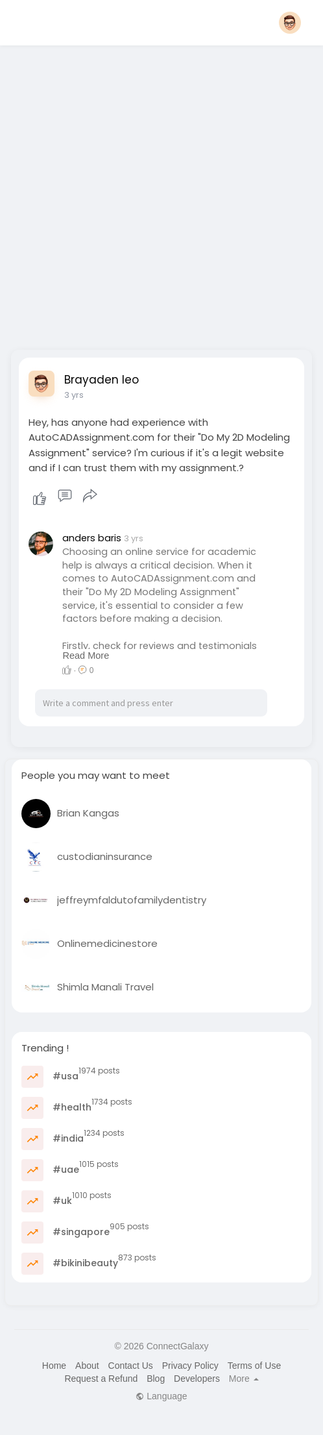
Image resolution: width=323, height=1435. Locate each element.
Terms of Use (254, 1365)
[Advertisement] (144, 194)
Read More (85, 655)
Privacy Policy (190, 1365)
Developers (197, 1378)
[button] (290, 22)
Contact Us (130, 1365)
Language (161, 1396)
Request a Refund (101, 1378)
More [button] (244, 1378)
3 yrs (74, 395)
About (87, 1365)
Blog (156, 1378)
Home (54, 1365)
